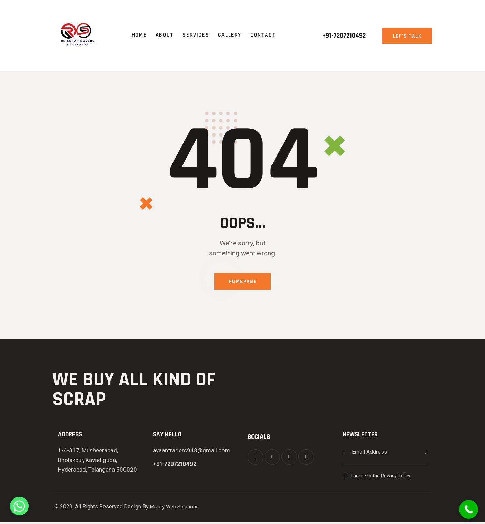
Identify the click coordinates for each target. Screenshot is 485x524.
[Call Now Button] (468, 509)
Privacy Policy (395, 477)
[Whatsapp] (19, 506)
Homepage (242, 282)
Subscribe (422, 454)
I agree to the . (381, 477)
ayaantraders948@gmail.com (191, 452)
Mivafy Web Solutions (176, 508)
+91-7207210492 (174, 466)
